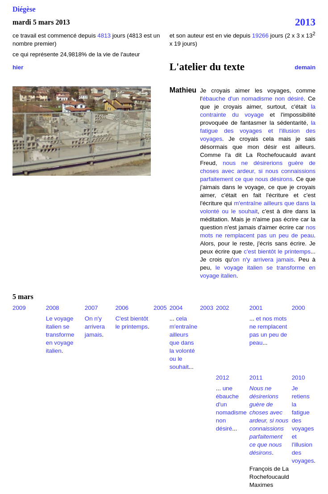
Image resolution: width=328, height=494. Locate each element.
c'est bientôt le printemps (277, 251)
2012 (222, 377)
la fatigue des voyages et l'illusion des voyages (258, 130)
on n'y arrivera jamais (263, 259)
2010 (298, 377)
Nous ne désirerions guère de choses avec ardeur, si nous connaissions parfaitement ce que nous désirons (268, 420)
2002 (222, 307)
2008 (52, 307)
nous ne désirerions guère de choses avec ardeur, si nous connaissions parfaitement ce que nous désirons (258, 171)
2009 (19, 307)
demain (305, 67)
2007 (91, 307)
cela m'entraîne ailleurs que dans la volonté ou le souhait (184, 342)
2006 (122, 307)
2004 (176, 307)
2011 (256, 377)
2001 (256, 307)
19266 (260, 35)
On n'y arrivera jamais (95, 326)
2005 (160, 307)
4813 (104, 35)
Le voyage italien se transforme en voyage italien (60, 334)
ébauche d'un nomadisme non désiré (253, 98)
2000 (298, 307)
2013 (305, 22)
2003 (206, 307)
